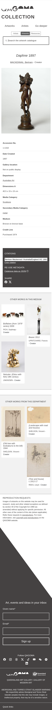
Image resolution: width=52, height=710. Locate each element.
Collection (18, 16)
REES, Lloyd (34, 485)
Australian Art (8, 180)
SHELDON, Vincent (11, 452)
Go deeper (41, 25)
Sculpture (7, 202)
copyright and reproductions (27, 518)
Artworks (10, 25)
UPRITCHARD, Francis (38, 341)
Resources (35, 33)
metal (5, 213)
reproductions (27, 515)
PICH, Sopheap (9, 330)
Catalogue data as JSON (15, 271)
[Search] (26, 40)
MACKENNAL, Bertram (21, 62)
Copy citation (10, 262)
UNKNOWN (8, 380)
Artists (24, 25)
